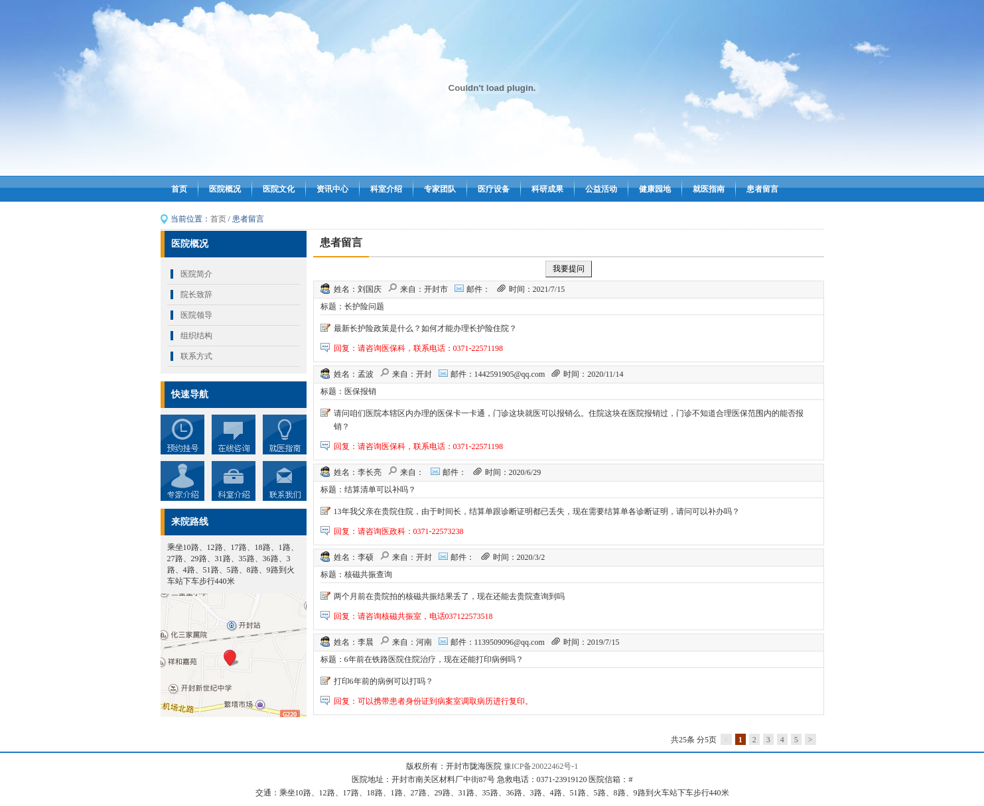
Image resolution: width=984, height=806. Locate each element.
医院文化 (279, 189)
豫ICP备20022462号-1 (541, 766)
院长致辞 (196, 294)
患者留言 (762, 189)
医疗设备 (494, 189)
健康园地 (655, 189)
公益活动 (601, 189)
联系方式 (196, 356)
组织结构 (196, 335)
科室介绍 (386, 189)
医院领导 (196, 315)
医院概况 (225, 189)
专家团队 (440, 189)
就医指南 (709, 189)
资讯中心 (332, 189)
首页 (179, 189)
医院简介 (196, 274)
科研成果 (547, 189)
